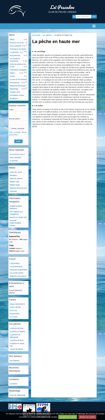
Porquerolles (15, 314)
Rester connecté (16, 128)
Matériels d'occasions (18, 276)
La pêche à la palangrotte (15, 336)
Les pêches (16, 52)
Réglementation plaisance (16, 207)
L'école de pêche (16, 349)
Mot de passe (14, 119)
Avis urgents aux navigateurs (16, 213)
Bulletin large (15, 185)
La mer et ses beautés (18, 79)
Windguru (13, 175)
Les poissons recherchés (18, 60)
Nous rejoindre (17, 46)
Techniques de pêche (18, 49)
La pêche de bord (16, 340)
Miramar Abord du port (18, 188)
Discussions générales (18, 270)
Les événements (16, 267)
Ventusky (13, 191)
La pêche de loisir (16, 328)
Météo (18, 39)
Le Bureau (14, 161)
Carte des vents (16, 172)
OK (94, 17)
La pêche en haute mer (17, 344)
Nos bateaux (17, 83)
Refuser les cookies (87, 417)
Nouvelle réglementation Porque (15, 222)
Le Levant (13, 317)
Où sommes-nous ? (17, 154)
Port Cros (13, 310)
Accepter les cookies (68, 417)
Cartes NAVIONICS (17, 304)
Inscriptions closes (17, 95)
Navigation (14, 98)
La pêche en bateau (17, 331)
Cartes (18, 76)
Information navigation (18, 70)
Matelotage (17, 89)
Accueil (37, 35)
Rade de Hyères (16, 178)
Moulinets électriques (18, 86)
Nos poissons (18, 55)
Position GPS (15, 92)
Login (11, 110)
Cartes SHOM (15, 307)
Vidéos (16, 73)
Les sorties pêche (16, 273)
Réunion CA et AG (18, 43)
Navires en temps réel (18, 217)
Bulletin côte (14, 182)
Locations (13, 384)
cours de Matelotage (18, 395)
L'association (15, 263)
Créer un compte (14, 132)
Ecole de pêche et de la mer (18, 65)
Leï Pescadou (62, 7)
